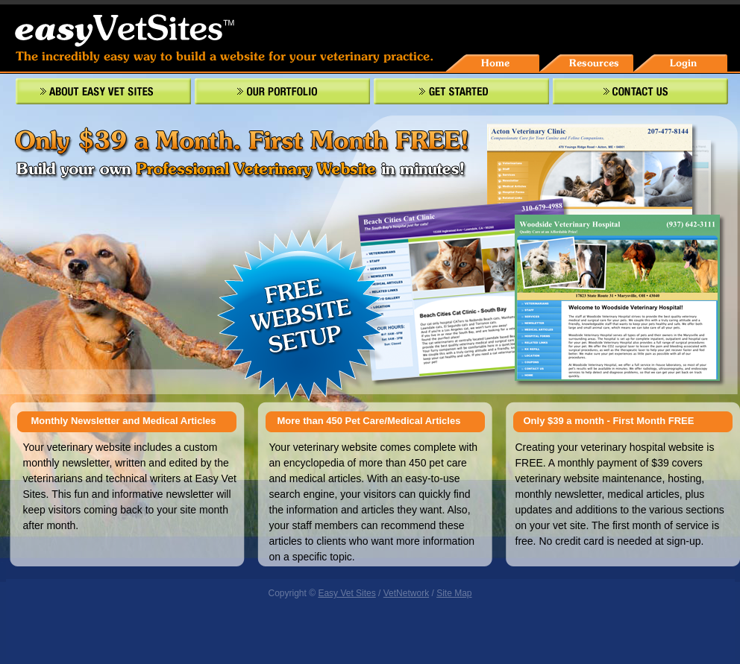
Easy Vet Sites (346, 593)
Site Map (453, 593)
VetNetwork (406, 593)
